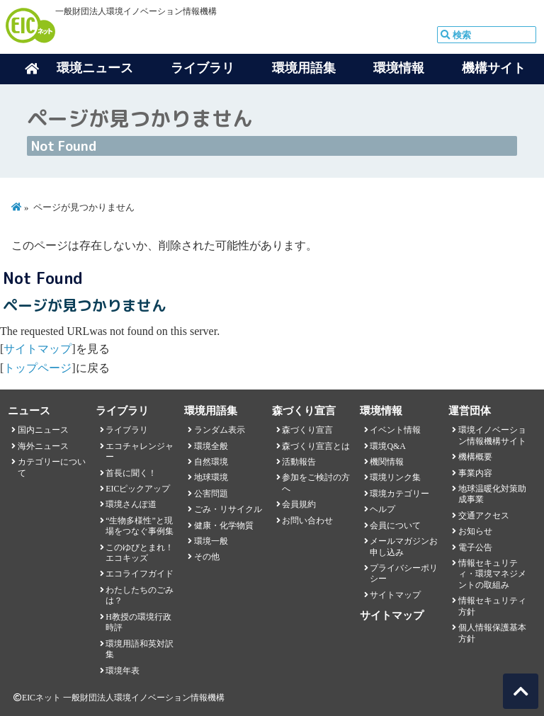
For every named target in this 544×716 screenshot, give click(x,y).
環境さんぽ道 (131, 504)
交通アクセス (483, 516)
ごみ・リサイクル (228, 509)
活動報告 (299, 462)
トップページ (38, 368)
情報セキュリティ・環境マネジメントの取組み (492, 574)
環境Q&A (387, 446)
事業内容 (475, 473)
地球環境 (211, 477)
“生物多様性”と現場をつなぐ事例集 (140, 526)
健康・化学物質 (224, 525)
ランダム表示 (219, 430)
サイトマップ (38, 349)
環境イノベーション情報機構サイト (492, 435)
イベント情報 (395, 430)
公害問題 (211, 494)
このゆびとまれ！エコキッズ (140, 552)
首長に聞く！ (131, 473)
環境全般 (211, 446)
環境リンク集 (395, 477)
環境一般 (211, 541)
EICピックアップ (138, 489)
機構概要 (475, 457)
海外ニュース (43, 446)
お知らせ (475, 531)
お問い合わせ (307, 520)
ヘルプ (382, 509)
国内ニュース (43, 430)
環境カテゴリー (399, 494)
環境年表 (123, 671)
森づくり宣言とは (316, 446)
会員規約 (299, 504)
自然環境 (211, 462)
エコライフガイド (140, 574)
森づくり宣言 (307, 430)
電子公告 (475, 547)
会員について (395, 525)
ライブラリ (127, 430)
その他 (207, 557)
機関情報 (387, 462)
